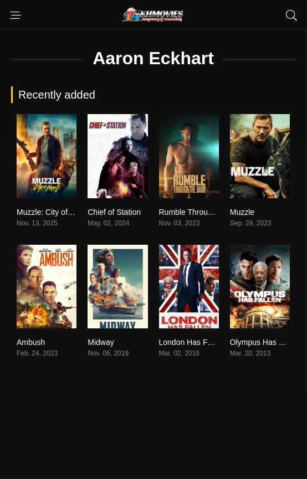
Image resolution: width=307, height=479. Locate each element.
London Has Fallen (191, 342)
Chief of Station (114, 212)
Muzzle (242, 212)
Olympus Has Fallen (265, 342)
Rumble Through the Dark (203, 212)
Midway (101, 342)
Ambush (31, 342)
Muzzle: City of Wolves (56, 212)
